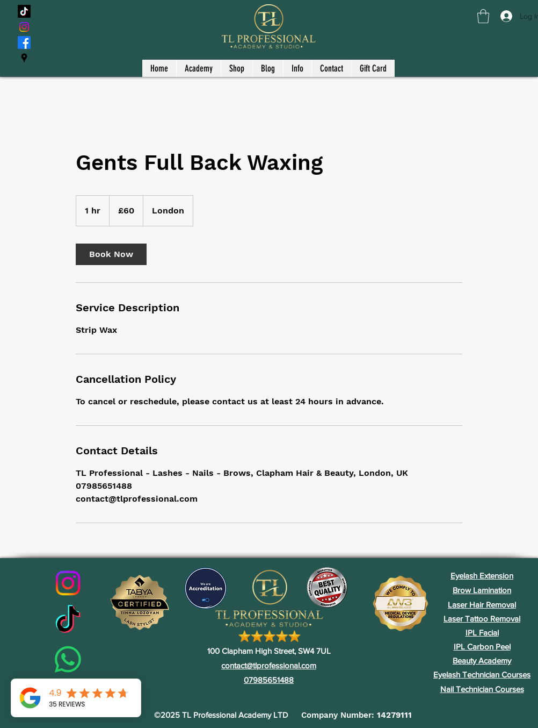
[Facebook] (24, 42)
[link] (111, 254)
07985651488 (269, 679)
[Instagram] (24, 26)
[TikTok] (24, 11)
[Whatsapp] (68, 659)
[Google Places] (24, 58)
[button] (483, 16)
